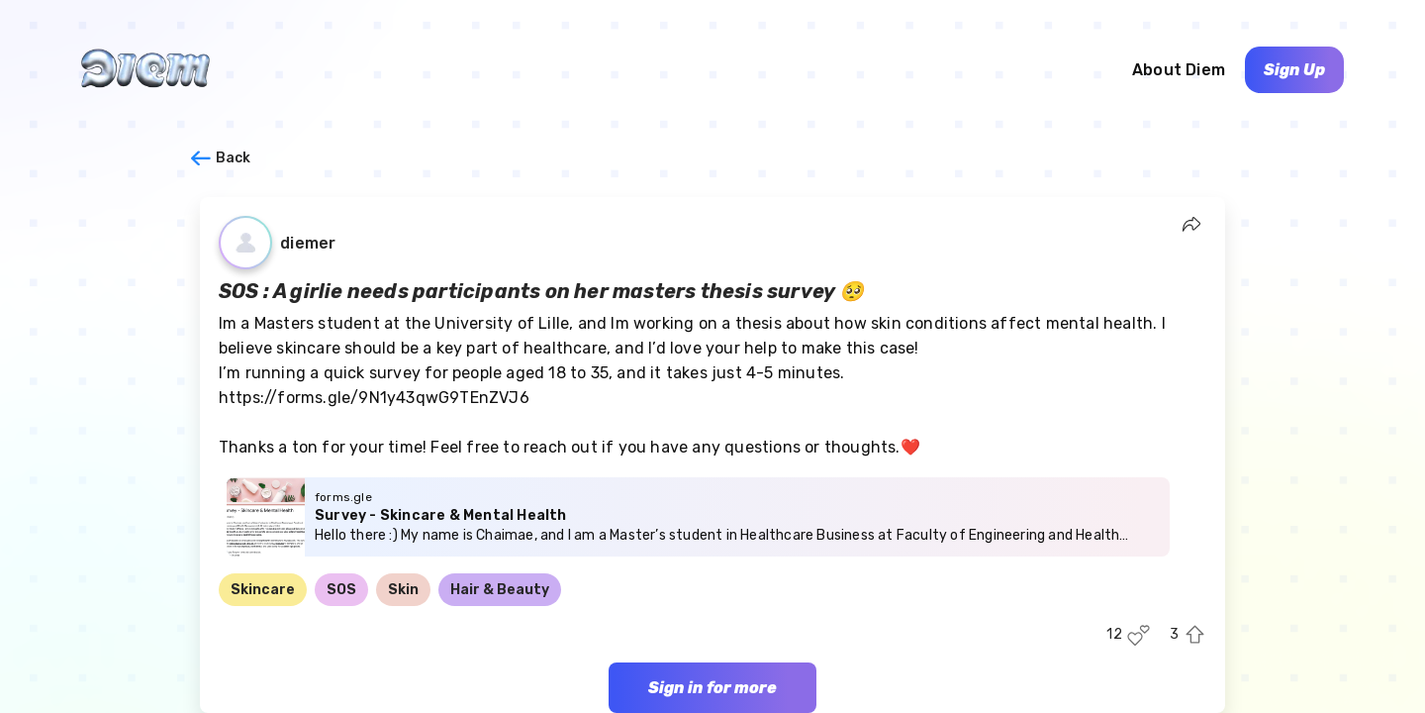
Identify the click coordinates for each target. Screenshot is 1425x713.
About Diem (1178, 69)
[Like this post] (1138, 635)
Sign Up (1294, 69)
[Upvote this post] (1195, 635)
